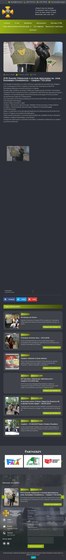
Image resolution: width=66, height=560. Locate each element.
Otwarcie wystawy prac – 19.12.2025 (35, 338)
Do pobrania (38, 27)
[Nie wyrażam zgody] (63, 555)
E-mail (48, 516)
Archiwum (28, 23)
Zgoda (33, 557)
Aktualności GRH (37, 376)
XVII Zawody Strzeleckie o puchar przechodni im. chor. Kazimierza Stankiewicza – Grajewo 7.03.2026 (40, 494)
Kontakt (33, 30)
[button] (9, 299)
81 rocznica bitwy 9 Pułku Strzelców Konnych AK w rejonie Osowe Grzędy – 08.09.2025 (40, 402)
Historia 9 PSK (56, 23)
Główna (7, 23)
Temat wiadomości (33, 521)
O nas (17, 23)
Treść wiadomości (33, 527)
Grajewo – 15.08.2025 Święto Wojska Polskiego (39, 424)
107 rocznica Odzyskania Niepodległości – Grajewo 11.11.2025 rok (37, 380)
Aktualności (41, 23)
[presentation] (41, 540)
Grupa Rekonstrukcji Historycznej (17, 26)
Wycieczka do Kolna (29, 317)
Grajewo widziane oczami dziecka (34, 358)
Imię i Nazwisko (32, 510)
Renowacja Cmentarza (54, 27)
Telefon (30, 516)
